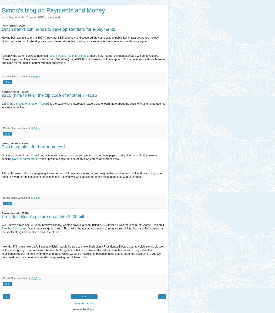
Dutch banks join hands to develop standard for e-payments (58, 29)
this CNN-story (16, 228)
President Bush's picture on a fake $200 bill (43, 216)
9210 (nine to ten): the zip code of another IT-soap (49, 95)
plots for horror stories (25, 158)
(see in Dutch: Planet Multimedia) (69, 55)
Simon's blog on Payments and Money (53, 10)
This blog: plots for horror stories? (34, 146)
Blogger (91, 309)
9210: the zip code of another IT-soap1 (25, 103)
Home (84, 296)
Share (8, 82)
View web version (84, 303)
